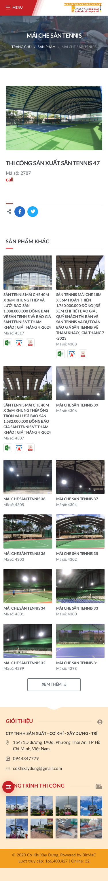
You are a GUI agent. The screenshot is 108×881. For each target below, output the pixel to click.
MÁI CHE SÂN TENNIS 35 (77, 554)
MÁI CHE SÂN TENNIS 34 (24, 608)
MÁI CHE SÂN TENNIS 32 (24, 663)
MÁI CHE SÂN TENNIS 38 (24, 499)
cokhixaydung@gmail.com (37, 768)
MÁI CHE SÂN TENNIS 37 (77, 499)
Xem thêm (54, 684)
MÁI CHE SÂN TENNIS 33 (77, 608)
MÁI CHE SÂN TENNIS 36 (24, 554)
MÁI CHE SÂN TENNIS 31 (77, 663)
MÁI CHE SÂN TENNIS (79, 47)
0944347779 (26, 759)
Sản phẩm (47, 47)
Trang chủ (22, 47)
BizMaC (89, 855)
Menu (17, 7)
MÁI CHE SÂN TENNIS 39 (77, 405)
